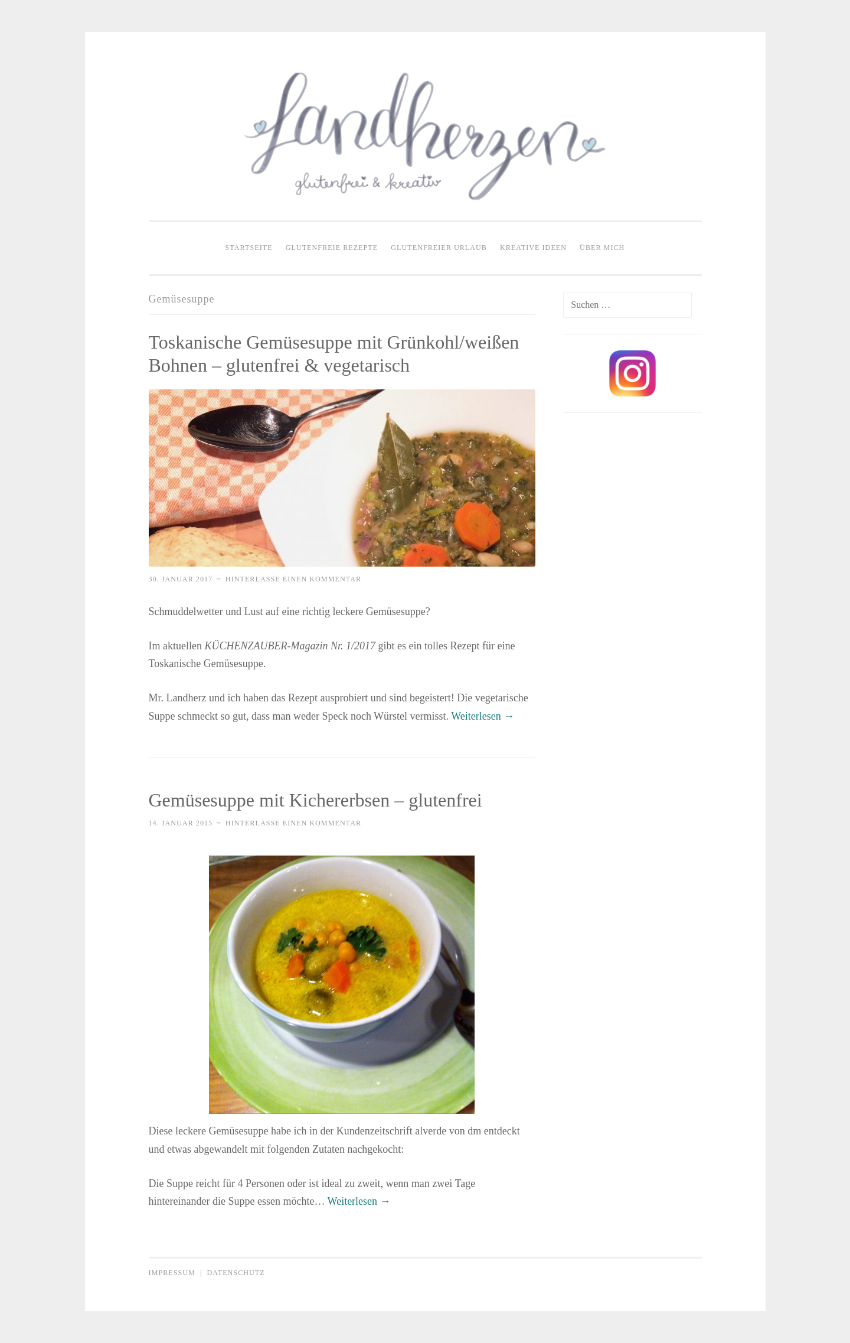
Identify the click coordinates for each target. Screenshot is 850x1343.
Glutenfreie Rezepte (332, 247)
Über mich (602, 247)
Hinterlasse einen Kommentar (293, 579)
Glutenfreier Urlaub (439, 247)
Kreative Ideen (533, 247)
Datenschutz (235, 1273)
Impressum (172, 1273)
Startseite (249, 247)
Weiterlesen (482, 716)
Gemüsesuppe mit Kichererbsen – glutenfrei (315, 800)
